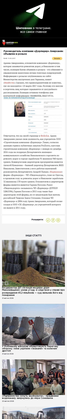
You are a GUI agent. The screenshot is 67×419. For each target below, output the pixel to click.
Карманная (56, 171)
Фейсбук (45, 135)
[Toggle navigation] (62, 43)
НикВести (9, 82)
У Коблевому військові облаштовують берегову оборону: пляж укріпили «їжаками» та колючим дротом (30, 348)
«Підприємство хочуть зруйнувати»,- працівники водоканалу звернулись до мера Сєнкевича (30, 397)
